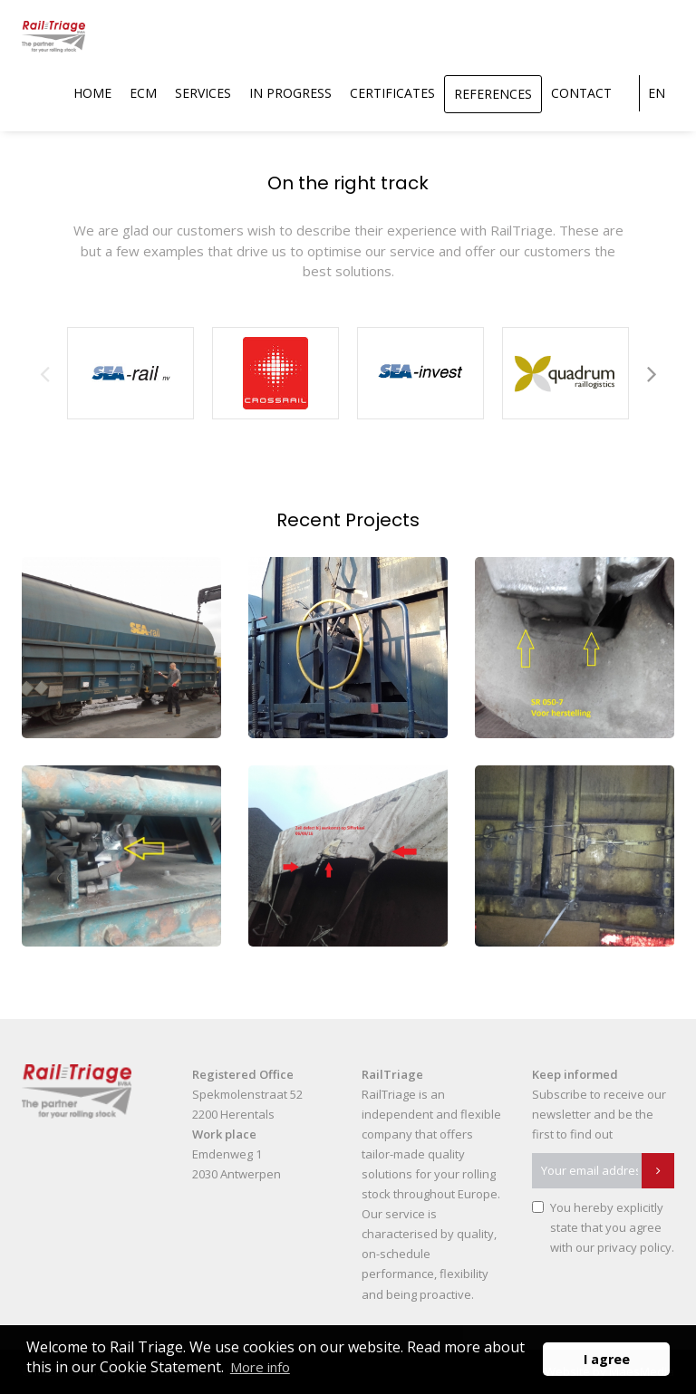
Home (92, 92)
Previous (44, 373)
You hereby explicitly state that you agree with (612, 1227)
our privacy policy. (624, 1247)
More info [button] (260, 1367)
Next (651, 373)
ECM (143, 92)
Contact (581, 92)
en (656, 92)
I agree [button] (607, 1359)
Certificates (392, 92)
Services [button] (203, 92)
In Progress (290, 92)
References (493, 93)
